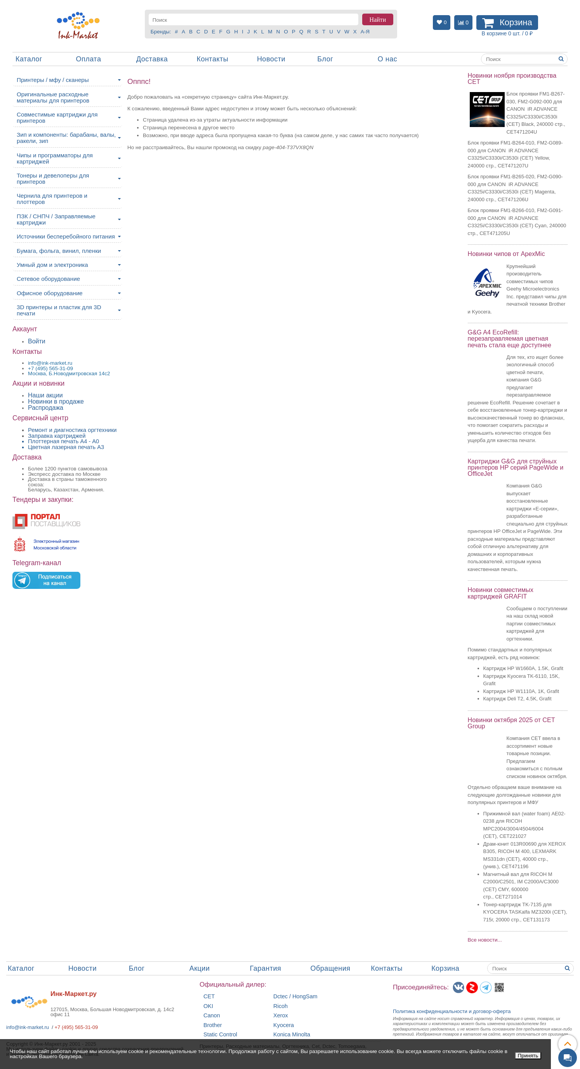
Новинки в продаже (56, 401)
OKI (208, 1006)
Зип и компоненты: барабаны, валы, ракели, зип (66, 137)
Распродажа (45, 407)
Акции (199, 968)
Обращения (330, 968)
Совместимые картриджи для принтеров (57, 117)
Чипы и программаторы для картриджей (55, 158)
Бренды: (161, 32)
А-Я (365, 32)
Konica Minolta (291, 1035)
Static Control (220, 1035)
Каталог (29, 59)
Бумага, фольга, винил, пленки (59, 250)
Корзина (445, 968)
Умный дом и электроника (52, 264)
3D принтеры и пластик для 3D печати (59, 310)
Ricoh (280, 1006)
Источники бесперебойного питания (66, 236)
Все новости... (485, 940)
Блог (325, 59)
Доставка (152, 59)
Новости (271, 59)
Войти (36, 341)
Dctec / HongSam (295, 996)
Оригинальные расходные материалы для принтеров (53, 97)
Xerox (280, 1016)
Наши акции (45, 395)
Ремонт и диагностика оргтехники (72, 430)
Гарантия (265, 968)
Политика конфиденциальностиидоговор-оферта (452, 1011)
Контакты (212, 59)
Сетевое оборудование (48, 278)
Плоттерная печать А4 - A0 (63, 441)
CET (209, 996)
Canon (211, 1016)
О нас (387, 59)
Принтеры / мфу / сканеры (53, 80)
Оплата (88, 59)
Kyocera (283, 1025)
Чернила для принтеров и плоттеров (52, 198)
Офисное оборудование (50, 293)
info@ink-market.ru (27, 1027)
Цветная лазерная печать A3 (66, 447)
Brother (212, 1025)
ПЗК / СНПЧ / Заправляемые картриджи (56, 219)
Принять (528, 1056)
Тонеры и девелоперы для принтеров (53, 178)
